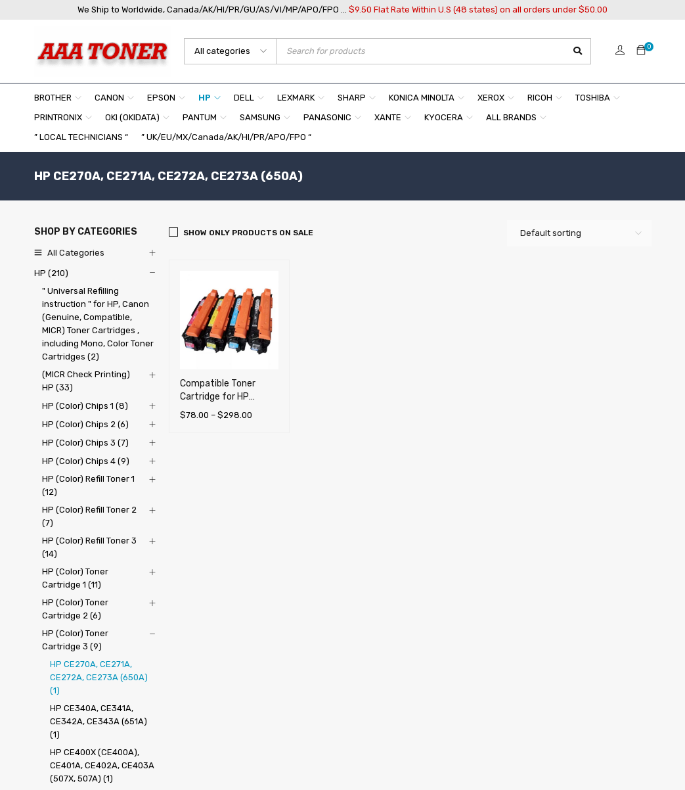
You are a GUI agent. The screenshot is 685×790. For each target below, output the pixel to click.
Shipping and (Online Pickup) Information (318, 650)
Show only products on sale (248, 232)
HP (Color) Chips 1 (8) (85, 406)
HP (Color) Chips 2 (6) (85, 424)
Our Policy (255, 669)
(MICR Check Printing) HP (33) (86, 380)
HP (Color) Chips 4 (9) (85, 461)
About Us (254, 632)
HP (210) (51, 273)
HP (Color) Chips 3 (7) (85, 443)
